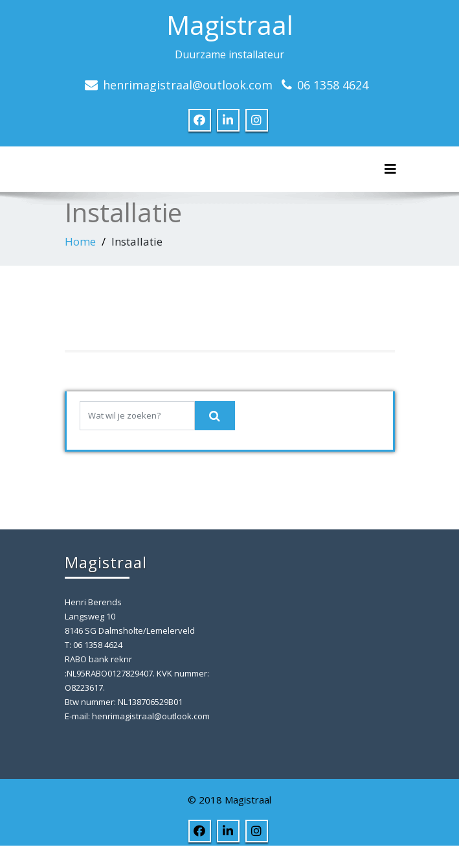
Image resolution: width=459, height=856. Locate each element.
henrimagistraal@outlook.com (188, 85)
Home (80, 241)
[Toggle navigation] (390, 169)
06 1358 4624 (332, 85)
